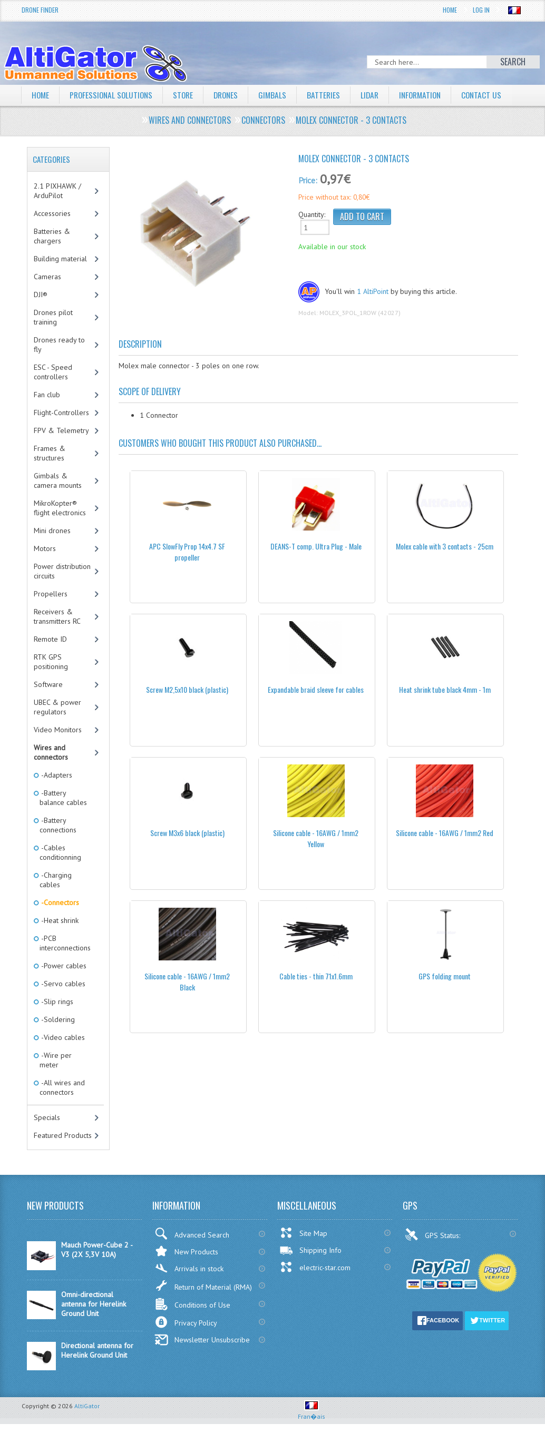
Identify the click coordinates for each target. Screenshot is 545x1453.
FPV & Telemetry (61, 450)
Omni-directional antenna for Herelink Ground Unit (93, 1324)
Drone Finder (40, 9)
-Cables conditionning (60, 872)
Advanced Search (191, 1254)
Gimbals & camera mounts (58, 500)
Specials (47, 1137)
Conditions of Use (192, 1324)
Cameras (47, 296)
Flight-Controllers (61, 432)
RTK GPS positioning (51, 681)
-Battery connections (58, 845)
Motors (45, 568)
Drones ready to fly (59, 364)
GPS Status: (433, 1254)
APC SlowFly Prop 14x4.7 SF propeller (187, 572)
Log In (481, 9)
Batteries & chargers (52, 256)
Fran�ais (311, 1432)
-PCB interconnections (65, 963)
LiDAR (378, 95)
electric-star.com (315, 1287)
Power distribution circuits (62, 591)
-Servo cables (62, 1003)
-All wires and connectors (62, 1107)
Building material (60, 278)
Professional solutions (114, 95)
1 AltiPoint (372, 311)
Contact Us (52, 115)
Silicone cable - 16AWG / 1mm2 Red (444, 852)
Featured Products (63, 1155)
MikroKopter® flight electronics (60, 527)
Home (450, 9)
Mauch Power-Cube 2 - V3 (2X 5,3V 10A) (96, 1269)
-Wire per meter (56, 1080)
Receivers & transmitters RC (57, 636)
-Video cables (62, 1057)
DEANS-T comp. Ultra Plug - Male (316, 566)
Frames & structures (49, 473)
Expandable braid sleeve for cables (316, 709)
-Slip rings (56, 1021)
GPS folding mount (445, 996)
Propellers (50, 613)
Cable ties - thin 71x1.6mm (316, 996)
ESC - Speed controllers (53, 391)
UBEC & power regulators (57, 727)
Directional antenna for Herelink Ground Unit (97, 1370)
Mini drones (52, 550)
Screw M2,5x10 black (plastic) (187, 709)
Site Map (303, 1252)
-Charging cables (56, 899)
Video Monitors (58, 749)
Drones (232, 95)
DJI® (40, 314)
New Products (186, 1271)
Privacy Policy (185, 1342)
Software (48, 704)
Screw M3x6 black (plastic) (187, 852)
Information (431, 95)
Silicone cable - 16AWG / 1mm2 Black (187, 1001)
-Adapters (56, 795)
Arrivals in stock (188, 1288)
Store (188, 95)
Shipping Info (310, 1270)
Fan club (47, 414)
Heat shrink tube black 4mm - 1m (445, 709)
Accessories (52, 233)
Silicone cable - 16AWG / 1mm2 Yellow (315, 858)
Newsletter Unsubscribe (202, 1360)
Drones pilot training (53, 337)
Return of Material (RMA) (203, 1305)
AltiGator (87, 1426)
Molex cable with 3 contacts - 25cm (444, 566)
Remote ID (50, 659)
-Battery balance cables (63, 817)
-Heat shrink (59, 940)
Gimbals (280, 95)
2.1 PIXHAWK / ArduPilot (57, 210)
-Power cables (63, 985)
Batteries (332, 95)
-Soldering (57, 1039)
